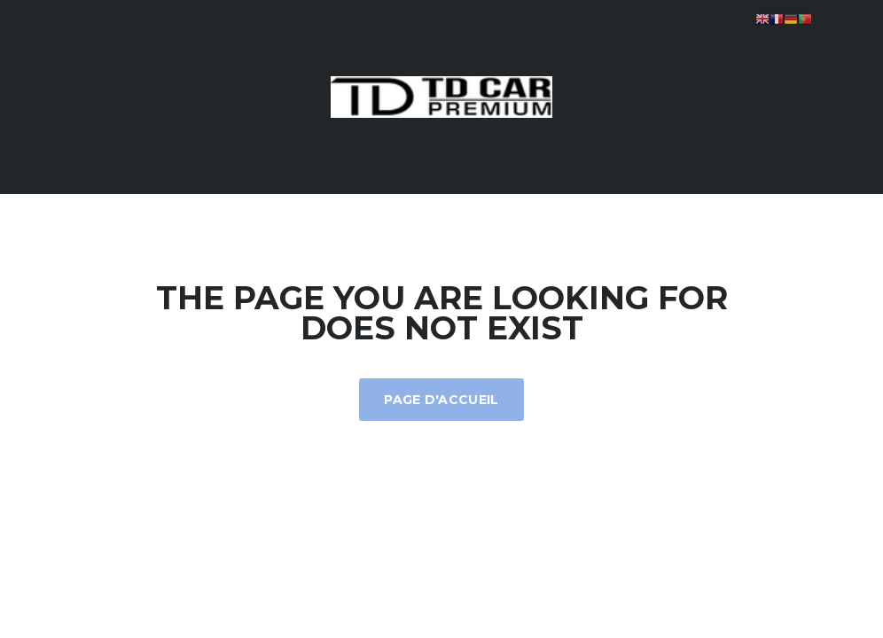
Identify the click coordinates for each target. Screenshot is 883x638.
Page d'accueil (441, 400)
